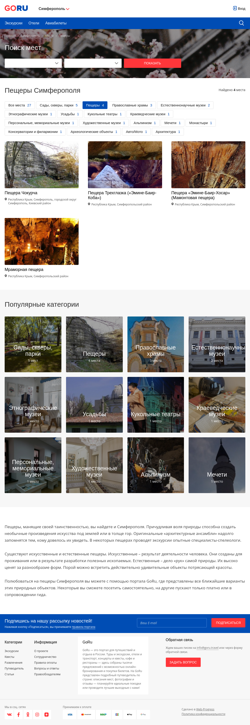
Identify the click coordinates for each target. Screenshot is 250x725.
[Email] (172, 622)
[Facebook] (18, 714)
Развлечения (13, 663)
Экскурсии (13, 23)
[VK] (9, 714)
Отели (33, 23)
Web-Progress (205, 709)
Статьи (9, 674)
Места (49, 36)
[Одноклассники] (28, 714)
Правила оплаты (45, 663)
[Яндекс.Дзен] (46, 714)
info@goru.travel (207, 648)
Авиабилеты (56, 23)
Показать (152, 63)
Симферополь (30, 36)
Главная (10, 36)
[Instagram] (37, 714)
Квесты (9, 657)
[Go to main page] (16, 8)
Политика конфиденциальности (203, 714)
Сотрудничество (45, 657)
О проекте (41, 651)
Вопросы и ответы (46, 668)
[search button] (241, 23)
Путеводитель (14, 668)
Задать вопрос (183, 662)
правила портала (83, 627)
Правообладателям (47, 674)
